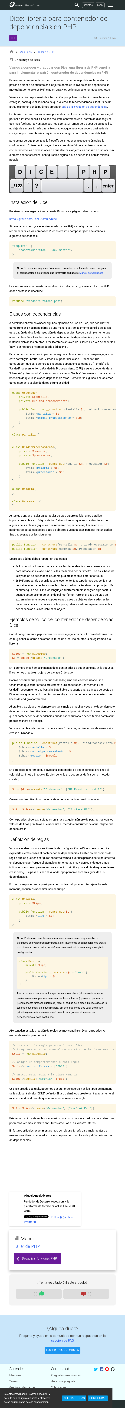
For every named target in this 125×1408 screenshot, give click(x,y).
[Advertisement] (62, 1167)
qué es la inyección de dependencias (84, 106)
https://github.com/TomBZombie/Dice (33, 219)
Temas (13, 1381)
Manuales (26, 52)
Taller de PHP (46, 52)
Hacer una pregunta (63, 1381)
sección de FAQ (62, 1340)
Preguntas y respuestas (66, 1375)
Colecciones (58, 1387)
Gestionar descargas (22, 1387)
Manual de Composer (91, 272)
